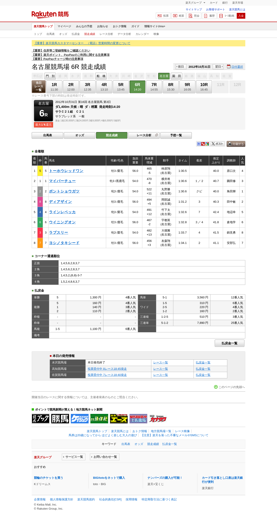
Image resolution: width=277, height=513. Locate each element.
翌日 (218, 66)
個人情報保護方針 (61, 499)
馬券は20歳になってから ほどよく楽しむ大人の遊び (103, 435)
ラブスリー (58, 232)
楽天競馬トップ (43, 26)
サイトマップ (194, 9)
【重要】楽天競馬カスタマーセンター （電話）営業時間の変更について (82, 43)
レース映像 (182, 431)
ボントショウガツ (64, 191)
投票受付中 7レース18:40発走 (107, 375)
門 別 (50, 76)
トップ (38, 34)
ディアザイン (60, 202)
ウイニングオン (62, 222)
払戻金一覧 (229, 343)
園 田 (176, 76)
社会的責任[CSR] (110, 499)
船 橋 (101, 76)
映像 (156, 34)
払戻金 (76, 34)
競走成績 (89, 34)
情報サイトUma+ (154, 26)
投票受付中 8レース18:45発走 (107, 368)
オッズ (63, 34)
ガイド (135, 26)
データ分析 (124, 34)
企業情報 (40, 499)
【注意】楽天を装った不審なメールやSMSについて (174, 435)
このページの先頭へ (232, 387)
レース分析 (106, 34)
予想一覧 (176, 135)
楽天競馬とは (237, 9)
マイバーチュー (62, 181)
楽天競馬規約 (86, 499)
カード (214, 2)
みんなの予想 (84, 26)
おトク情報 (119, 26)
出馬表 (51, 34)
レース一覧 (160, 362)
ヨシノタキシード (64, 243)
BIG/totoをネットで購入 (109, 477)
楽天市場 (237, 2)
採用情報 (131, 499)
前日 (181, 66)
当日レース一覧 (38, 86)
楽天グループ (193, 2)
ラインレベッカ (62, 212)
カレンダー (142, 34)
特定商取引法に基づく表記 (159, 499)
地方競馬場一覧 (161, 431)
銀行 (225, 2)
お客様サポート (215, 9)
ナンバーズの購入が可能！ (165, 477)
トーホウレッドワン (66, 171)
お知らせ (102, 26)
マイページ (64, 26)
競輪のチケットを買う (48, 477)
